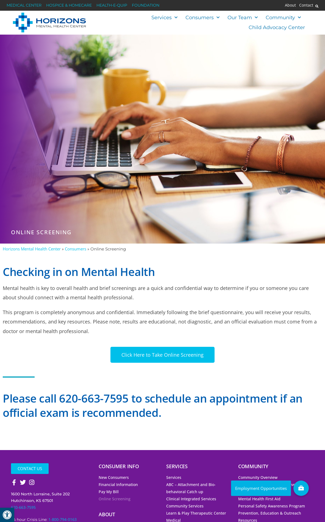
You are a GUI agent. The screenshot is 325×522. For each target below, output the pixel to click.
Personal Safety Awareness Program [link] (271, 506)
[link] (7, 515)
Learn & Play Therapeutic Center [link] (196, 513)
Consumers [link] (202, 17)
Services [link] (164, 17)
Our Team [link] (242, 17)
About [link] (290, 5)
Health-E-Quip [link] (111, 5)
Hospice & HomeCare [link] (69, 5)
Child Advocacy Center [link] (277, 27)
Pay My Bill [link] (109, 491)
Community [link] (283, 17)
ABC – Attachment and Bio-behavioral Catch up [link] (191, 488)
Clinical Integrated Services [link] (191, 498)
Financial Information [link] (118, 484)
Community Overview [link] (257, 477)
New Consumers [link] (114, 477)
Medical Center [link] (24, 5)
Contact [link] (306, 5)
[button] (317, 6)
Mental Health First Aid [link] (259, 498)
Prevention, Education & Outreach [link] (269, 513)
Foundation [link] (145, 5)
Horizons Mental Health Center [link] (32, 249)
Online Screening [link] (114, 498)
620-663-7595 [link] (23, 507)
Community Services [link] (185, 506)
